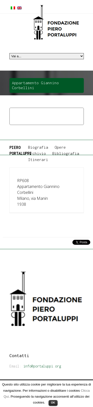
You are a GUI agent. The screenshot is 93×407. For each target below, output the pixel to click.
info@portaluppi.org (42, 366)
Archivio (37, 153)
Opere (31, 113)
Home (15, 113)
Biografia (38, 147)
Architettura (53, 113)
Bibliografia (65, 153)
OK (53, 402)
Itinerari (38, 159)
